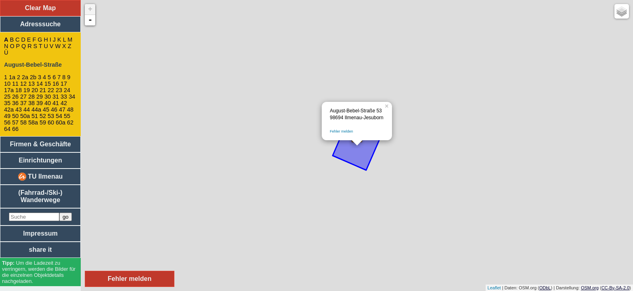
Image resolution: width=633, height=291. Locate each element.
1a (12, 77)
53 (51, 116)
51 (34, 116)
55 (67, 116)
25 (7, 96)
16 (55, 83)
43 (18, 109)
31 (55, 96)
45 (46, 109)
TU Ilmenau (40, 177)
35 (7, 103)
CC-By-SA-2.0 (616, 287)
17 (64, 83)
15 (47, 83)
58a (33, 122)
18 (18, 90)
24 (67, 90)
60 (51, 122)
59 (43, 122)
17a (9, 90)
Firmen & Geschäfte (40, 144)
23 (59, 90)
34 (72, 96)
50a (25, 116)
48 (70, 109)
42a (9, 109)
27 (23, 96)
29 (39, 96)
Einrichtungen (40, 160)
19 (26, 90)
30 (47, 96)
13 (31, 83)
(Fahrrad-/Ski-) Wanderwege (40, 196)
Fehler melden (341, 131)
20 (34, 90)
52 (43, 116)
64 (7, 129)
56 (7, 122)
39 (39, 103)
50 (15, 116)
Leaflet (494, 287)
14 (39, 83)
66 (15, 129)
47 (62, 109)
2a (25, 77)
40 (47, 103)
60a (60, 122)
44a (36, 109)
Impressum (40, 233)
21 (43, 90)
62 (70, 122)
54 (59, 116)
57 (15, 122)
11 (15, 83)
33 (64, 96)
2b (33, 77)
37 (23, 103)
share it (40, 249)
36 (15, 103)
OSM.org (590, 287)
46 (54, 109)
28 (31, 96)
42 (64, 103)
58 (23, 122)
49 (7, 116)
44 (26, 109)
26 (15, 96)
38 (31, 103)
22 (51, 90)
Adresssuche (40, 24)
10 (7, 83)
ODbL (545, 287)
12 (23, 83)
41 (55, 103)
